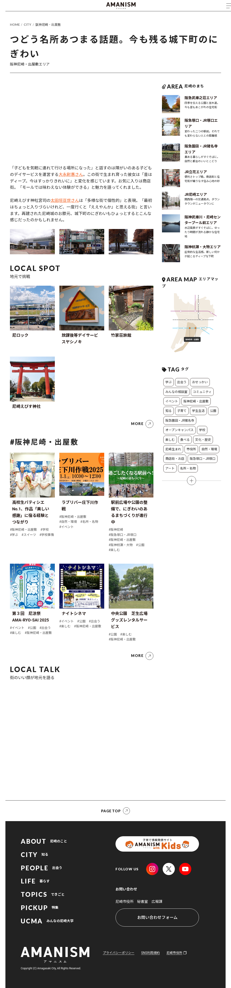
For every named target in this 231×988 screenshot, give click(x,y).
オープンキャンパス (179, 430)
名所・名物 (188, 468)
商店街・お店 (174, 458)
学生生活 (198, 411)
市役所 (191, 449)
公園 (213, 411)
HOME (15, 24)
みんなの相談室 (176, 392)
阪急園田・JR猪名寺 (179, 420)
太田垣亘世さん (65, 200)
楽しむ (170, 439)
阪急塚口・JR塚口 (202, 458)
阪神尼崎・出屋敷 (48, 24)
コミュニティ (202, 392)
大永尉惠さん (71, 174)
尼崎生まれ (173, 449)
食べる (185, 439)
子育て (182, 411)
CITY (27, 24)
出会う (182, 382)
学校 (202, 430)
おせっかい (200, 382)
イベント (171, 401)
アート (170, 468)
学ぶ (168, 382)
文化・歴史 (203, 439)
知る (168, 411)
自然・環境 (209, 449)
